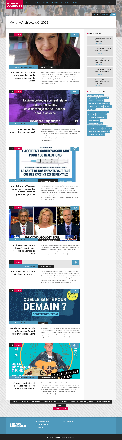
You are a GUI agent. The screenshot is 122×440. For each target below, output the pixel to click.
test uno (32, 266)
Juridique (90, 109)
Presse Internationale (94, 123)
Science (97, 129)
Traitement (91, 131)
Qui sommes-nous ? (50, 402)
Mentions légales (103, 402)
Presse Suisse (92, 126)
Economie (91, 106)
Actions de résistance (48, 124)
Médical (90, 114)
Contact (74, 2)
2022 (107, 14)
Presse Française (93, 120)
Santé (43, 323)
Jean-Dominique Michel (28, 67)
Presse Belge (100, 117)
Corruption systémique (49, 240)
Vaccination (91, 134)
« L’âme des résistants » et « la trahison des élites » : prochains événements (23, 386)
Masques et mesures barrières (97, 112)
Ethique (106, 106)
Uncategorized (46, 266)
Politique (90, 117)
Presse (45, 2)
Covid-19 (90, 103)
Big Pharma (91, 98)
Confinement (102, 98)
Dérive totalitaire (47, 67)
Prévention (102, 126)
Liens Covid (36, 402)
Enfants (98, 106)
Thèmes (37, 2)
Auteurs (25, 402)
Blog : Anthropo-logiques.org (82, 402)
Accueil (15, 402)
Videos (55, 2)
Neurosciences (100, 114)
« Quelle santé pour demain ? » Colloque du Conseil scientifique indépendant (22, 331)
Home (28, 2)
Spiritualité (106, 129)
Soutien (64, 2)
